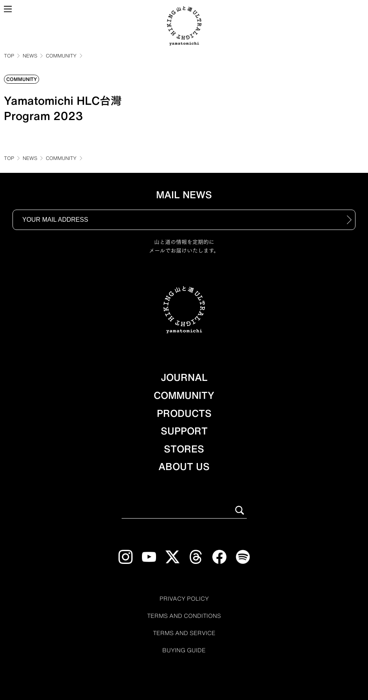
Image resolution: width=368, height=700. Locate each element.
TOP (9, 55)
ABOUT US (184, 466)
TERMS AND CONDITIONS (184, 616)
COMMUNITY (61, 55)
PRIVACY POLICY (184, 598)
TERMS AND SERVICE (184, 633)
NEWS (30, 55)
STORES (184, 449)
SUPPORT (184, 431)
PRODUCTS (184, 413)
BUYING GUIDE (184, 650)
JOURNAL (184, 377)
